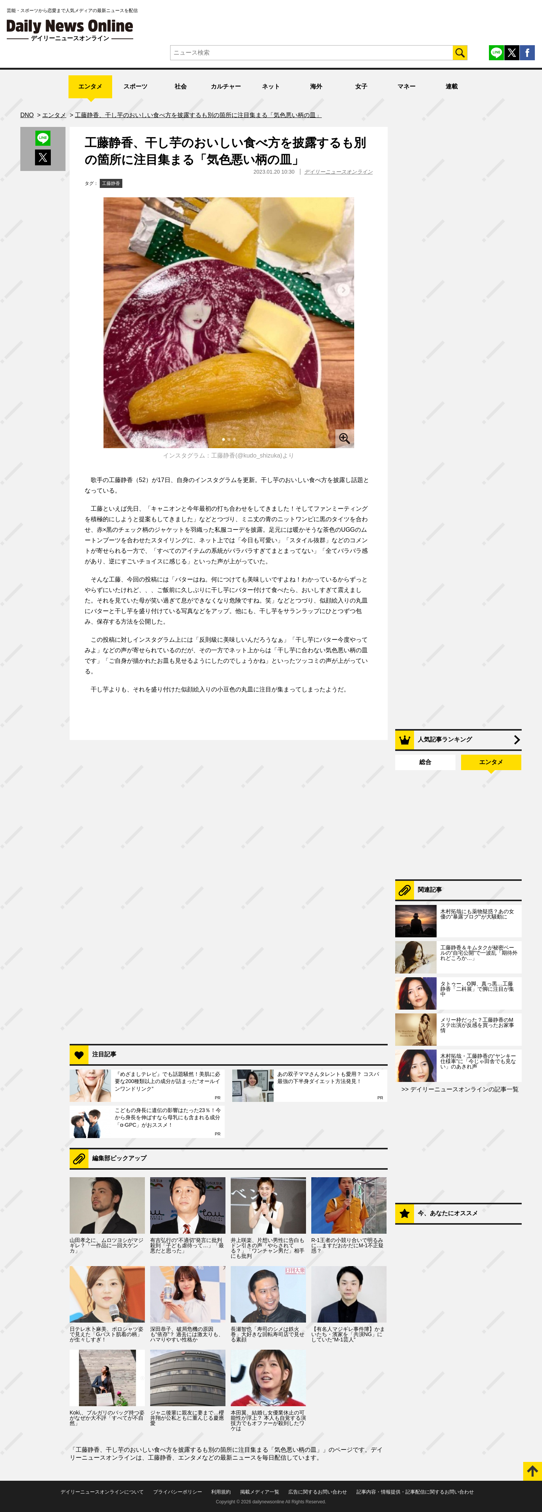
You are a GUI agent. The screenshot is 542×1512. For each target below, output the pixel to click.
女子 (361, 86)
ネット (271, 86)
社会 (181, 86)
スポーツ (135, 86)
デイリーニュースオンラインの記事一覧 (464, 1089)
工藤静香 (111, 183)
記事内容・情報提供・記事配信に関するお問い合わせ (415, 1492)
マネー (406, 86)
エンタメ (90, 86)
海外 (316, 86)
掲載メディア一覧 (259, 1492)
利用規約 (221, 1492)
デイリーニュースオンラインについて (102, 1492)
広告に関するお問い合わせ (317, 1492)
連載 (452, 86)
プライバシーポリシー (177, 1492)
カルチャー (226, 86)
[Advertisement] (229, 940)
